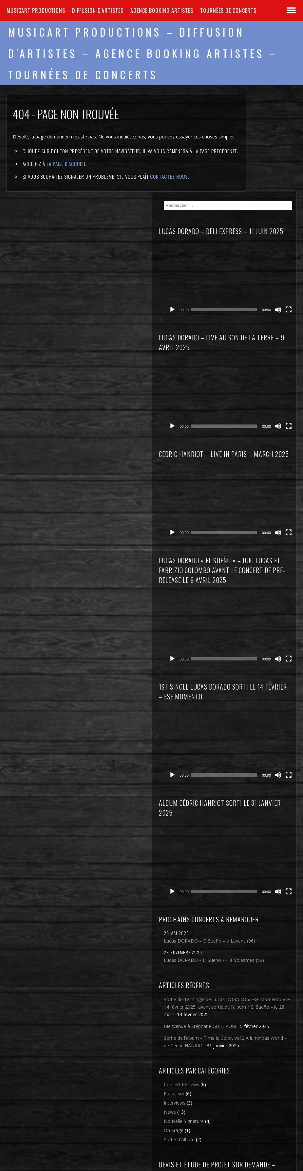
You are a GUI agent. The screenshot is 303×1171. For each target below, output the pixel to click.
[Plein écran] (292, 192)
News (242, 964)
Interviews (246, 955)
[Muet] (284, 192)
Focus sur (246, 946)
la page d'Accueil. (67, 182)
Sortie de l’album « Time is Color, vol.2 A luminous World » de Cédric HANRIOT (263, 876)
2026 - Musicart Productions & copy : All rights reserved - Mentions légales (151, 1166)
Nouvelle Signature (255, 973)
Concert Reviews (253, 937)
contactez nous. (169, 194)
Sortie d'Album (251, 992)
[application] (267, 180)
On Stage (245, 983)
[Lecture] (244, 192)
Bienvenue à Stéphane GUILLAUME (259, 849)
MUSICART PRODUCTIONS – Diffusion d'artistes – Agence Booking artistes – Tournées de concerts (131, 10)
